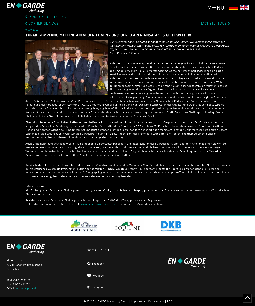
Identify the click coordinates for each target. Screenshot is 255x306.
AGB (169, 301)
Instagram (96, 287)
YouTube (95, 276)
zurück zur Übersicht (48, 17)
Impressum (138, 301)
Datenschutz (156, 301)
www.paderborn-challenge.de (99, 204)
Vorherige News (42, 24)
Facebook (95, 264)
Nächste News (215, 24)
